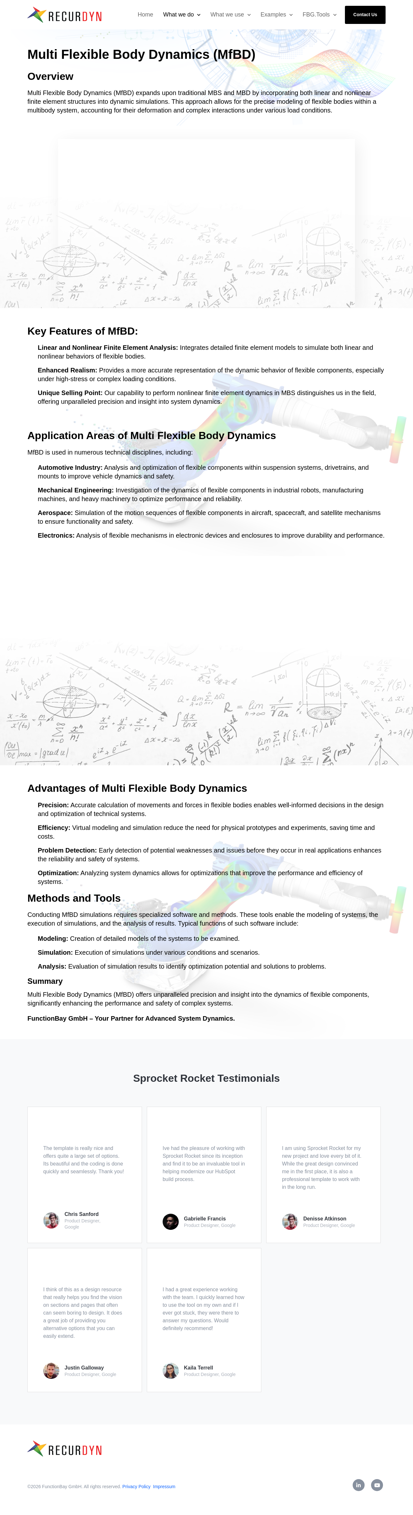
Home (145, 14)
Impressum (164, 1486)
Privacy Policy (137, 1486)
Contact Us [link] (365, 14)
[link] (65, 14)
